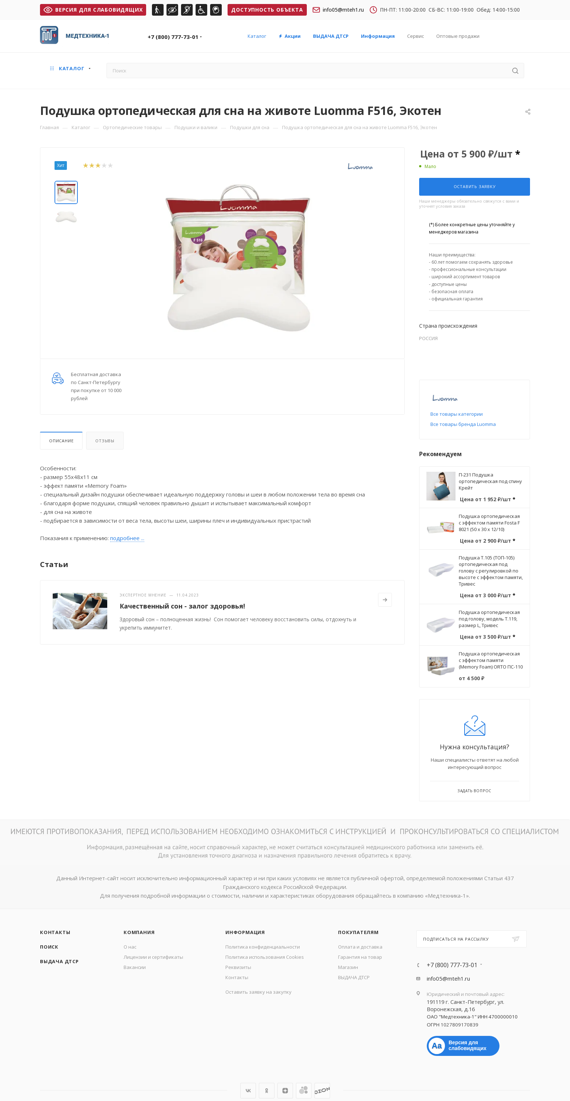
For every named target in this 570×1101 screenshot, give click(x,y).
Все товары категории (456, 414)
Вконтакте (248, 1090)
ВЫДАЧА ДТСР (59, 961)
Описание (61, 440)
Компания (139, 932)
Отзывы (105, 440)
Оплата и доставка (360, 947)
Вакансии (135, 967)
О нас (130, 947)
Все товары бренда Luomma (463, 424)
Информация (245, 932)
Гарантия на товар (360, 957)
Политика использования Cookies (264, 957)
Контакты (55, 932)
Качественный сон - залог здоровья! (182, 606)
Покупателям (358, 932)
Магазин (348, 967)
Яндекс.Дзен (285, 1090)
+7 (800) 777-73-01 (173, 36)
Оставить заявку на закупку (258, 992)
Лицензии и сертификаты (153, 957)
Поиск (49, 947)
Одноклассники (266, 1090)
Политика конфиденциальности (262, 947)
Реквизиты (238, 967)
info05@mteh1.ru (338, 9)
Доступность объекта (267, 9)
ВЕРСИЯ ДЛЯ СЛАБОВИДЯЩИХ (93, 9)
